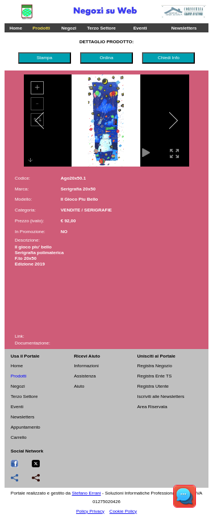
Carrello (19, 437)
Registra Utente (153, 386)
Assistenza (85, 376)
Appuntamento (25, 427)
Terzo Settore (101, 28)
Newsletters (184, 28)
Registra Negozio (154, 365)
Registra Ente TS (154, 376)
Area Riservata (152, 406)
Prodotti (41, 28)
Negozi (68, 28)
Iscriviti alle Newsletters (160, 396)
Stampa (44, 57)
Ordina (106, 57)
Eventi (140, 28)
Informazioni (86, 365)
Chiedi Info (168, 57)
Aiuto (79, 386)
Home (16, 28)
